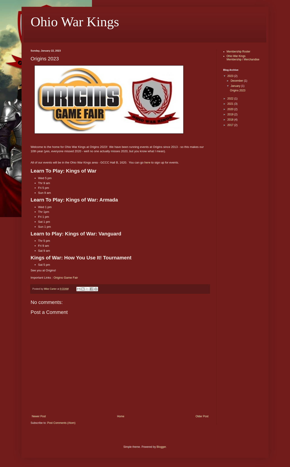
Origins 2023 (237, 90)
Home (120, 416)
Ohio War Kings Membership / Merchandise (243, 58)
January (236, 86)
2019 (230, 114)
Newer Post (39, 416)
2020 (230, 109)
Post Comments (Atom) (61, 422)
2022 (230, 98)
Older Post (202, 416)
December (237, 80)
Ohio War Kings (75, 21)
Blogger (161, 446)
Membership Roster (238, 51)
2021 (230, 103)
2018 (230, 119)
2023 (230, 76)
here (147, 162)
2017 (230, 125)
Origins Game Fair (65, 277)
